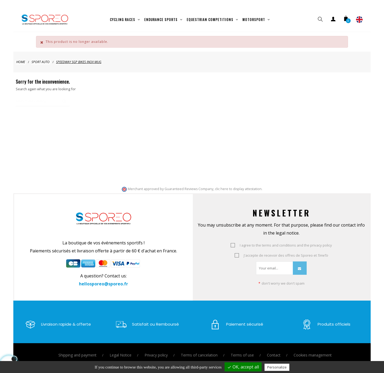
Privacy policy (156, 350)
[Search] (43, 96)
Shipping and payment (77, 350)
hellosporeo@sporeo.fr (103, 279)
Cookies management (313, 350)
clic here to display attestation (238, 184)
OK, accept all (243, 367)
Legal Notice (120, 350)
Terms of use (242, 350)
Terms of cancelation (199, 350)
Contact (274, 350)
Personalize (277, 367)
